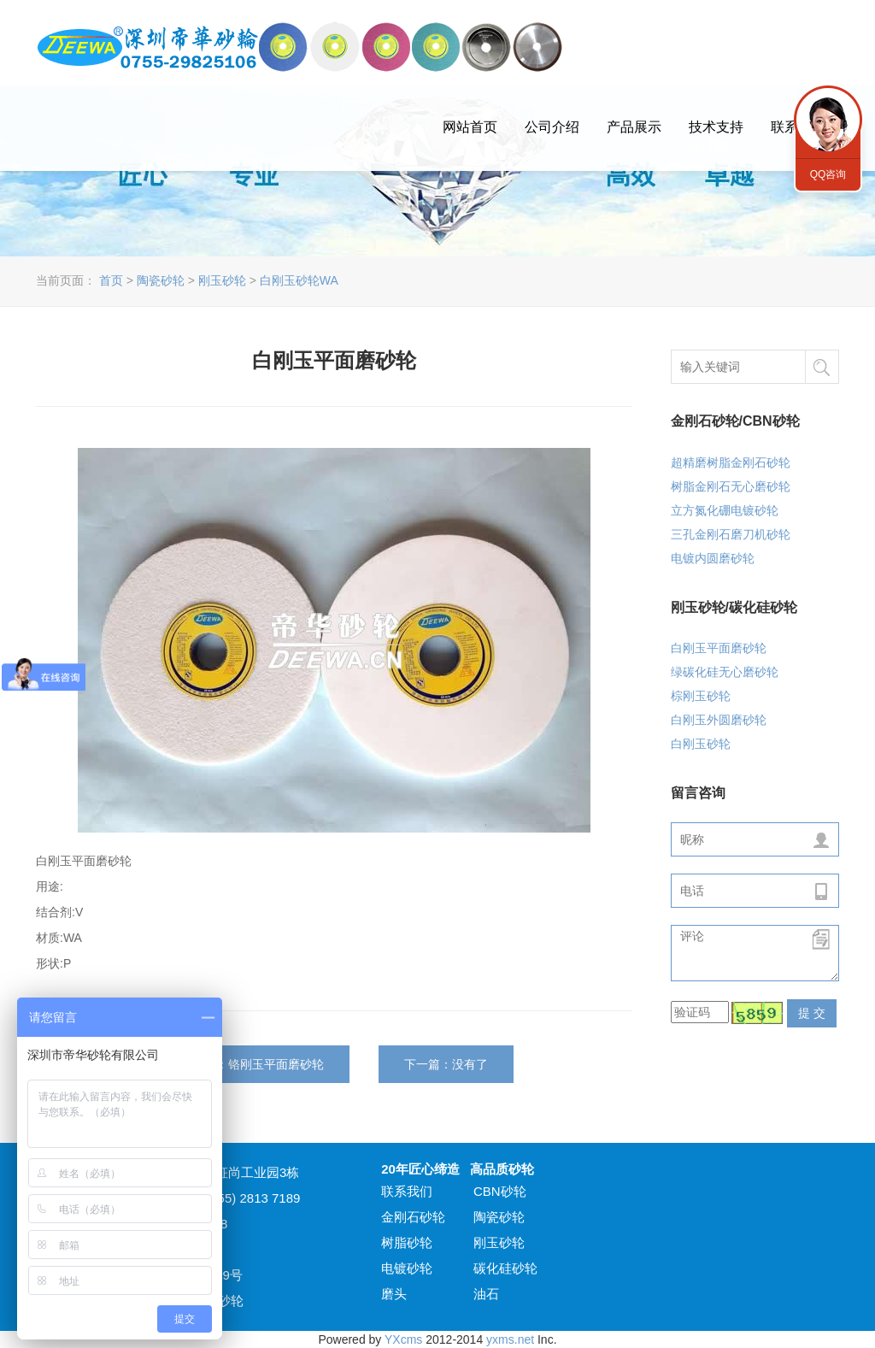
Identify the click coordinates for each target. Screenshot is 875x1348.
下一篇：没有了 (446, 1064)
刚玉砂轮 (222, 280)
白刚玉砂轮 (701, 744)
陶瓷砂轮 (161, 280)
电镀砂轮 (406, 1268)
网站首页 (470, 127)
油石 (486, 1293)
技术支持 (716, 127)
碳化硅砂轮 (505, 1268)
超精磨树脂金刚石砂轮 (730, 462)
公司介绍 (552, 127)
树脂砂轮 (406, 1242)
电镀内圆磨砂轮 (713, 558)
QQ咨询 (828, 119)
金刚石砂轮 (413, 1217)
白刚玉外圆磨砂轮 (718, 720)
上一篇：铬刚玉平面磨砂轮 (252, 1064)
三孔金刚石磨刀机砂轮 (730, 534)
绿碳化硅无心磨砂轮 (724, 672)
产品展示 (634, 127)
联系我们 (406, 1191)
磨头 (394, 1293)
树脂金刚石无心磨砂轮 (730, 486)
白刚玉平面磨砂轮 (718, 648)
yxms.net (510, 1339)
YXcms (403, 1339)
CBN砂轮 (499, 1191)
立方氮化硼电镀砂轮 (724, 510)
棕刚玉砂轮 (701, 696)
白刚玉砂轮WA (299, 280)
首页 (111, 280)
